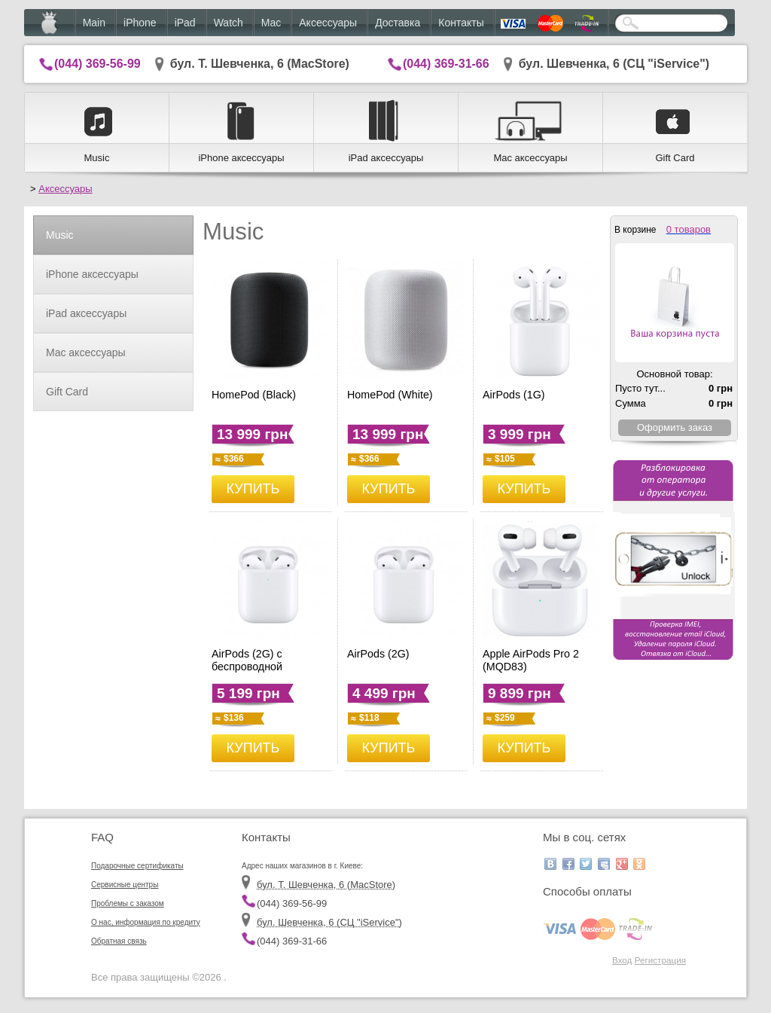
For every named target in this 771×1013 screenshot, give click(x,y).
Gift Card (67, 392)
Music (60, 235)
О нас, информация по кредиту (145, 922)
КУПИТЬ (253, 488)
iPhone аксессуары (92, 274)
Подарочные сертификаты (137, 866)
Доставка (397, 23)
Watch (228, 23)
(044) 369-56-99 (97, 63)
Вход (622, 960)
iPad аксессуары (86, 313)
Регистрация (660, 960)
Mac (271, 23)
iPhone (140, 23)
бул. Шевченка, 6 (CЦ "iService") (614, 63)
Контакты (460, 23)
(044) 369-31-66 (446, 63)
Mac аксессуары (86, 352)
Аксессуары (328, 23)
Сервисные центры (124, 884)
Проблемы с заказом (127, 903)
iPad (185, 23)
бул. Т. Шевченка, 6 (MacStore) (259, 63)
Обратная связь (119, 941)
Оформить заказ (674, 427)
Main (94, 23)
